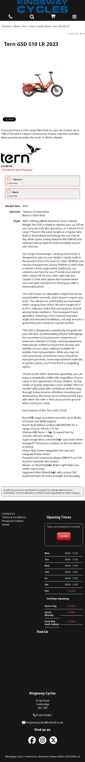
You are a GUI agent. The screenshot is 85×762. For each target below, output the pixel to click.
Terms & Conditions (14, 517)
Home (5, 524)
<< (69, 33)
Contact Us (8, 513)
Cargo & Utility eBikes (40, 26)
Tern (24, 26)
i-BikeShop (43, 756)
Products (6, 26)
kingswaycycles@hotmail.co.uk (44, 722)
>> (83, 33)
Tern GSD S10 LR (61, 26)
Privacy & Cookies (13, 521)
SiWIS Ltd (75, 756)
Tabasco (42, 181)
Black (42, 194)
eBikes (16, 26)
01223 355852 (44, 715)
